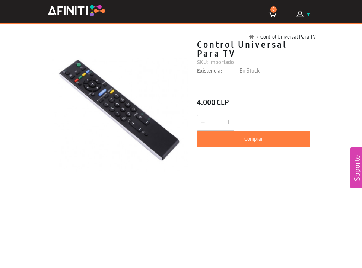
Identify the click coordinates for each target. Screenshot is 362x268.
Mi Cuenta (300, 14)
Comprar (253, 138)
